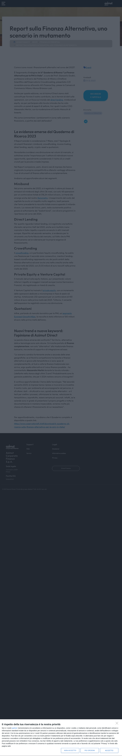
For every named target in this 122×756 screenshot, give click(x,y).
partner (14, 728)
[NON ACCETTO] (118, 724)
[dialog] (61, 737)
